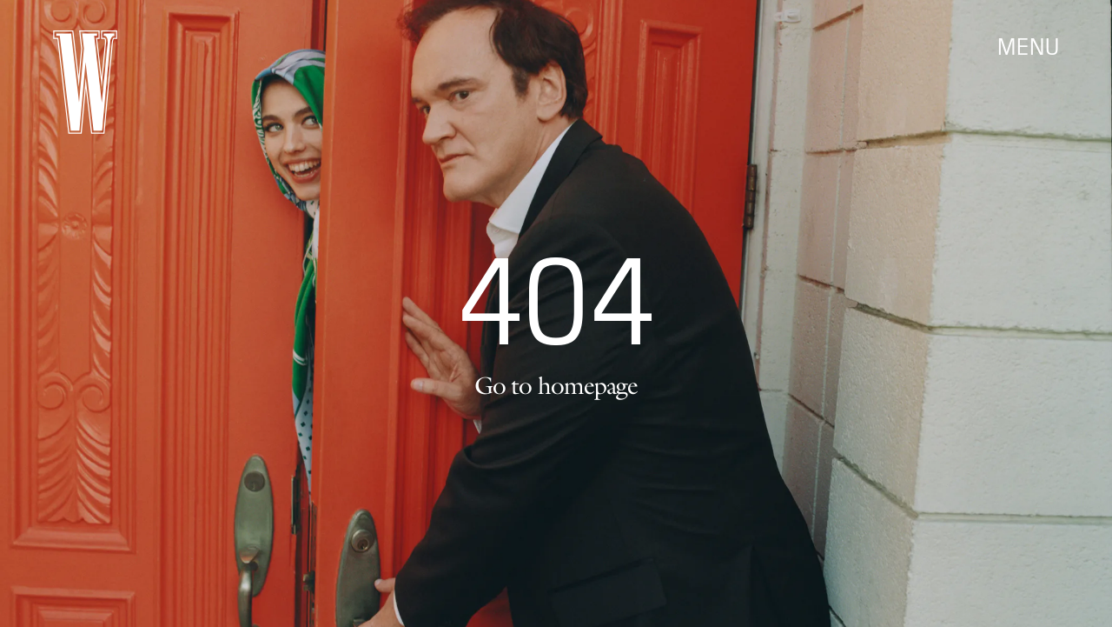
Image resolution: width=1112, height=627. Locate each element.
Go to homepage (556, 385)
